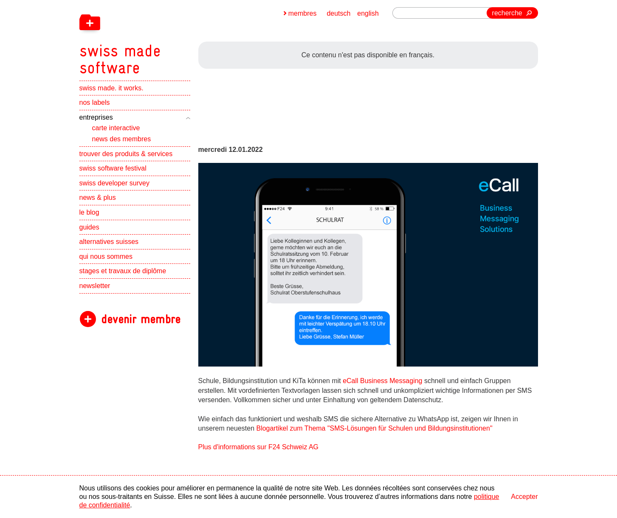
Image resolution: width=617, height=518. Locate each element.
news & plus (97, 198)
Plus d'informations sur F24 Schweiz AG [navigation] (258, 447)
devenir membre (140, 319)
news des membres (121, 139)
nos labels (94, 102)
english (368, 13)
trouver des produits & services (126, 153)
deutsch (338, 13)
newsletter (94, 285)
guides (89, 227)
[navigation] (164, 38)
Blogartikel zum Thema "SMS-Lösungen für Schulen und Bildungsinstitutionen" (374, 428)
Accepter (524, 496)
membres (302, 13)
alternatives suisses (109, 242)
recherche (507, 13)
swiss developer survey (114, 183)
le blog (89, 212)
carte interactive (116, 128)
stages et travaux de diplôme (122, 271)
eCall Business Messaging (383, 380)
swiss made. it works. (111, 88)
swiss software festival (113, 168)
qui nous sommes (105, 256)
